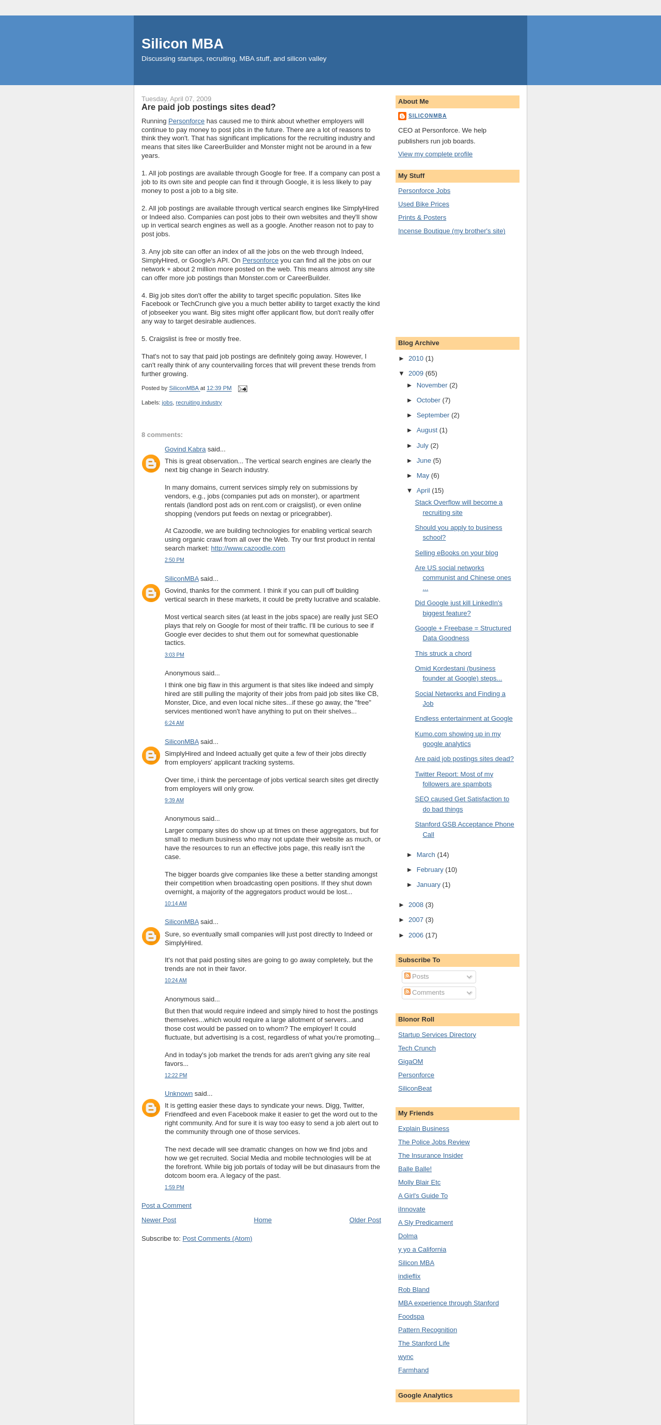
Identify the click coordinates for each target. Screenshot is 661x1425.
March (427, 855)
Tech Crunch (417, 1048)
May (424, 475)
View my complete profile (435, 154)
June (425, 460)
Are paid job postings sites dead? (464, 759)
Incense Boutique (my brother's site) (452, 231)
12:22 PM (176, 1075)
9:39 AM (174, 800)
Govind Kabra (185, 449)
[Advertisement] (444, 284)
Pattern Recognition (427, 1330)
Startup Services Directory (437, 1035)
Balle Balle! (415, 1169)
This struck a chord (443, 653)
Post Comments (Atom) (218, 1238)
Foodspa (411, 1316)
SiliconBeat (415, 1088)
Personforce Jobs (424, 191)
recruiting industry (199, 402)
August (428, 430)
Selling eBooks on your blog (456, 553)
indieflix (409, 1276)
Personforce (186, 121)
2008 (417, 905)
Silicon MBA (182, 44)
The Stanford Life (424, 1343)
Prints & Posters (422, 217)
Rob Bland (414, 1289)
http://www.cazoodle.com (248, 548)
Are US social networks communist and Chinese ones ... (463, 578)
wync (406, 1357)
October (430, 400)
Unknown (179, 1093)
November (433, 385)
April (424, 490)
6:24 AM (174, 723)
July (424, 445)
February (431, 869)
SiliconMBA (182, 578)
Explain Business (423, 1128)
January (430, 884)
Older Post (365, 1220)
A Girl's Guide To (423, 1196)
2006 (417, 935)
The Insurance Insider (430, 1155)
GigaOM (410, 1061)
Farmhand (413, 1370)
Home (263, 1220)
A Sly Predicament (425, 1222)
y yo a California (422, 1249)
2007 (417, 920)
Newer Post (158, 1220)
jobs (167, 402)
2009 (417, 373)
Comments (424, 992)
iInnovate (412, 1209)
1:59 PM (174, 1187)
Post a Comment (166, 1205)
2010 (417, 358)
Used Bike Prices (423, 204)
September (434, 415)
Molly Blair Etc (419, 1182)
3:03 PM (174, 655)
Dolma (408, 1236)
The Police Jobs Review (434, 1142)
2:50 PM (174, 560)
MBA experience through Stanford (448, 1303)
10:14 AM (176, 903)
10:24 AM (176, 980)
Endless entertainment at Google (463, 718)
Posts (416, 976)
